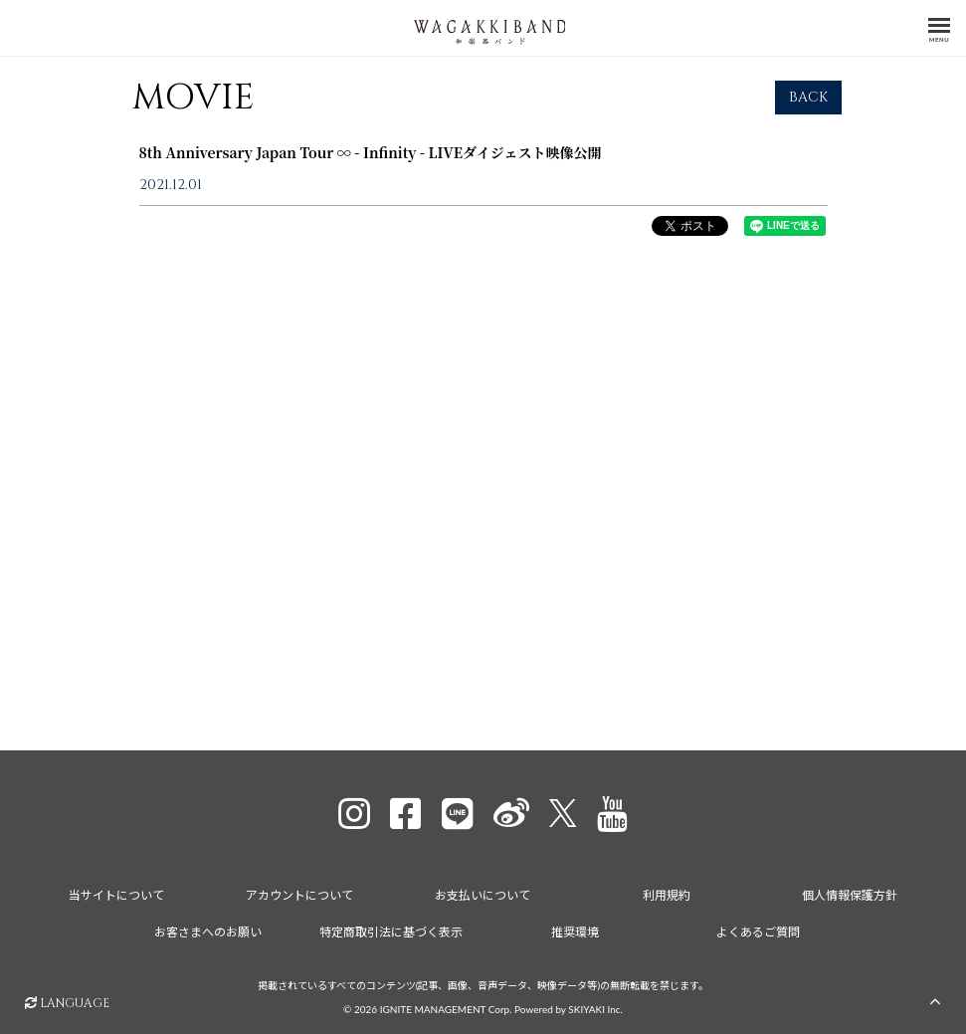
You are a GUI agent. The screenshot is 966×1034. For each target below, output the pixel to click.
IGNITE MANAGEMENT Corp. (446, 1006)
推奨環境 (575, 929)
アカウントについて (299, 892)
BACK (808, 108)
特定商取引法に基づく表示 (391, 929)
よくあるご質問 (758, 929)
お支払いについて (482, 892)
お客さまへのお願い (208, 929)
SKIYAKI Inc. (595, 1006)
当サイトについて (116, 892)
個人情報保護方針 (849, 892)
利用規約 (666, 892)
